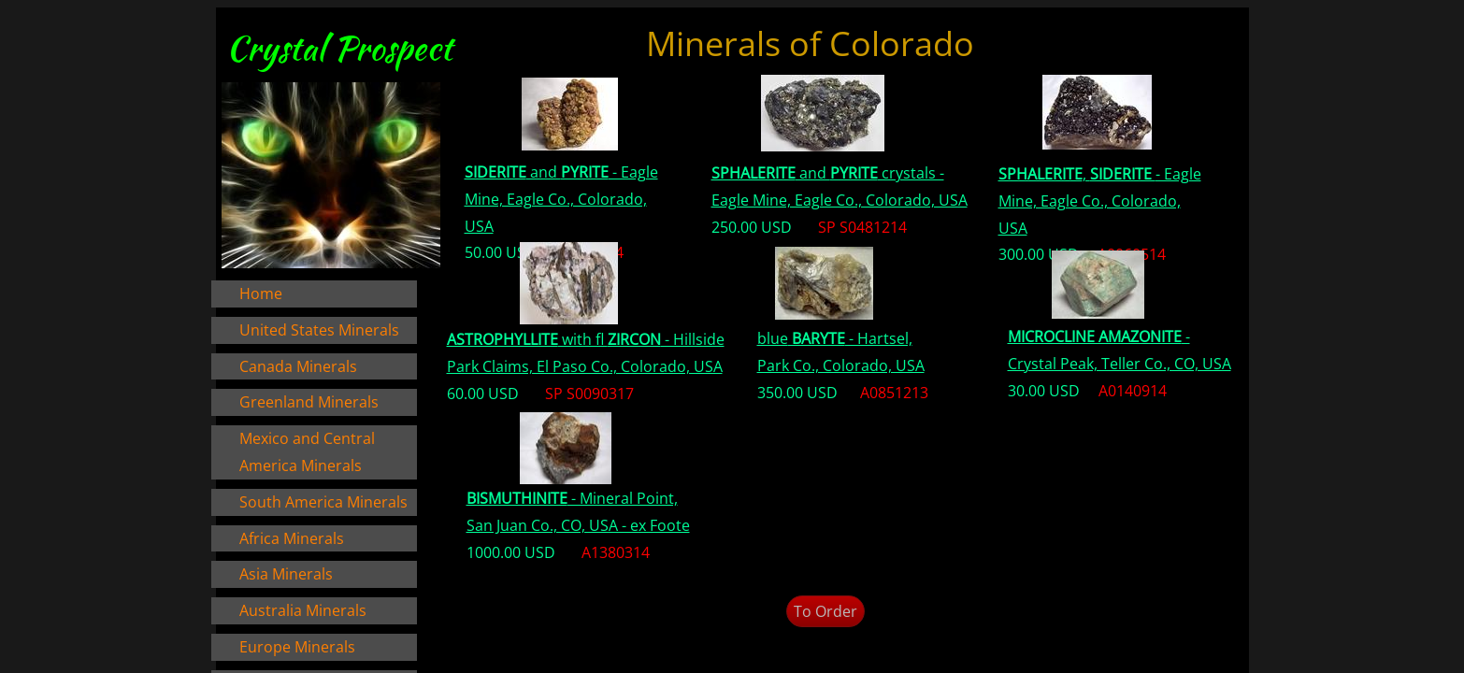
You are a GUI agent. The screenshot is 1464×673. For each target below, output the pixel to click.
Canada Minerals (298, 366)
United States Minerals (319, 330)
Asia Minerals (286, 574)
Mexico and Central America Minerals (307, 452)
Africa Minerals (291, 538)
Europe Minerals (297, 647)
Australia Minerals (302, 610)
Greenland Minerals (309, 402)
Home (260, 293)
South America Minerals (323, 502)
